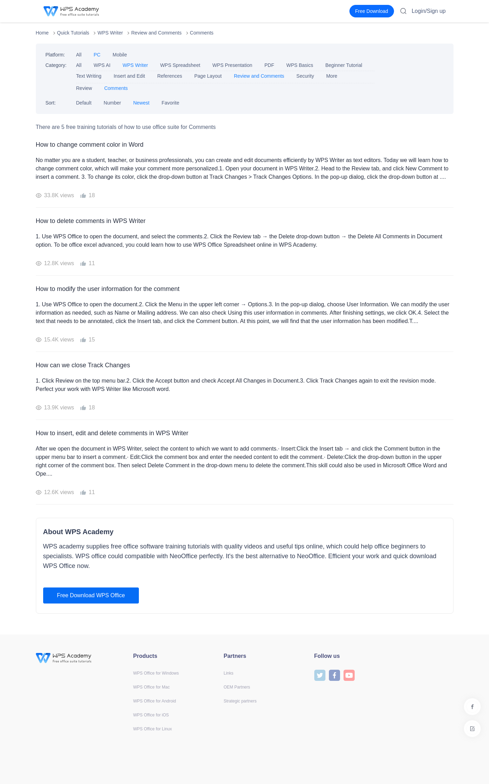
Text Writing (89, 76)
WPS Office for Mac (151, 687)
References (169, 76)
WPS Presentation (232, 65)
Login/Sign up (429, 11)
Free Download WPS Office (91, 595)
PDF (269, 65)
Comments (202, 33)
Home (42, 33)
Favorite (170, 103)
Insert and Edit (129, 76)
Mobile (120, 54)
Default (84, 103)
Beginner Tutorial (343, 65)
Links (229, 673)
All (79, 54)
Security (305, 76)
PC (97, 54)
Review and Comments (156, 33)
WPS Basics (299, 65)
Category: (56, 65)
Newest (141, 103)
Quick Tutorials (73, 33)
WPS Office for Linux (152, 729)
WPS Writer (110, 33)
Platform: (55, 54)
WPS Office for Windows (156, 673)
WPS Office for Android (154, 701)
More (331, 76)
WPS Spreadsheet (180, 65)
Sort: (51, 103)
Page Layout (208, 76)
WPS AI (102, 65)
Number (112, 103)
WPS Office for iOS (151, 715)
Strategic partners (240, 701)
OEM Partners (237, 687)
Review (84, 88)
